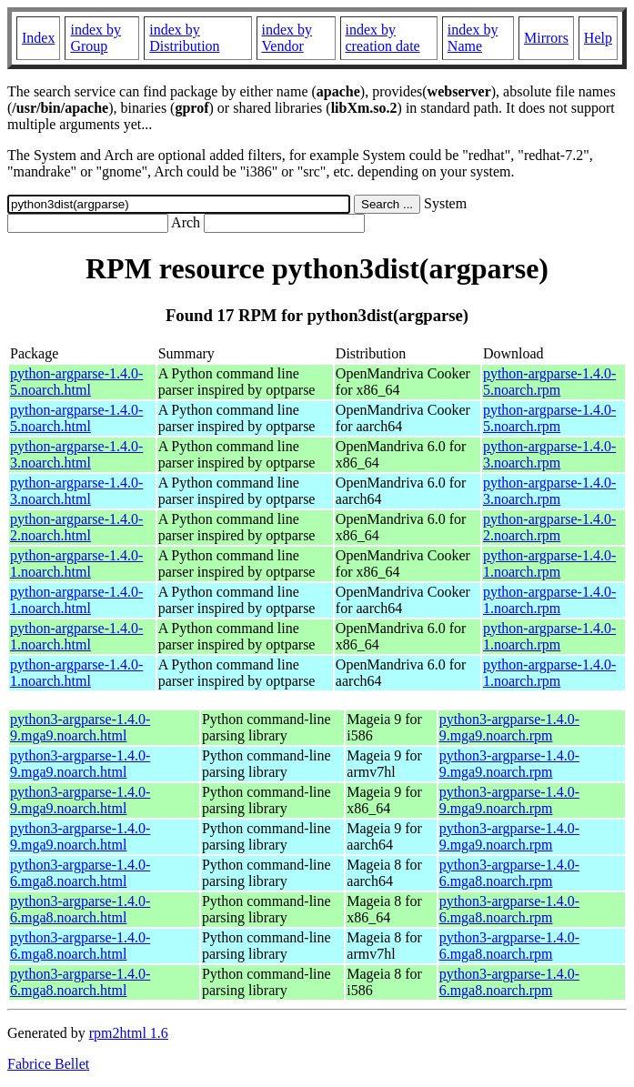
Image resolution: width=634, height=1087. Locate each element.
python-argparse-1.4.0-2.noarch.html (76, 527)
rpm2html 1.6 (128, 1033)
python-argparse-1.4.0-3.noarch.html (76, 454)
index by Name (473, 38)
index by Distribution (184, 38)
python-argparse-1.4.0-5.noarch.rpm (549, 382)
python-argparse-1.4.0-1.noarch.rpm (549, 563)
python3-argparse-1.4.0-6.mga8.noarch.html (80, 873)
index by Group (95, 38)
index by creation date (383, 38)
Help (598, 37)
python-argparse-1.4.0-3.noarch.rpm (549, 454)
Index (38, 37)
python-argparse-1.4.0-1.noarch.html (76, 563)
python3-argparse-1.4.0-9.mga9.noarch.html (80, 727)
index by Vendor (287, 38)
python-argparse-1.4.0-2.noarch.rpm (549, 527)
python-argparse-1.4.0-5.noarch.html (76, 382)
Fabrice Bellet (48, 1064)
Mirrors (546, 37)
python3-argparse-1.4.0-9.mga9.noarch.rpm (509, 727)
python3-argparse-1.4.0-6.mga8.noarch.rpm (509, 873)
